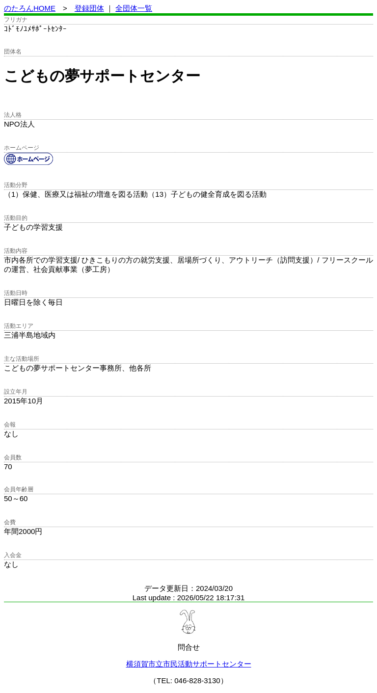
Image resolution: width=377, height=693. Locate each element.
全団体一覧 (133, 8)
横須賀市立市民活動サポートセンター (188, 664)
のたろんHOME (29, 8)
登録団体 (89, 8)
